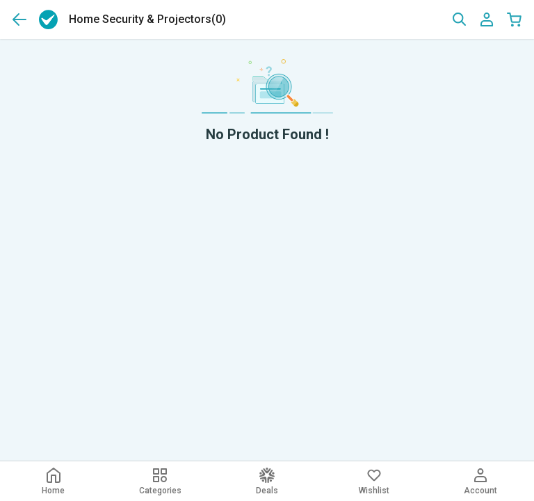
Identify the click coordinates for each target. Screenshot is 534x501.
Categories (160, 481)
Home (53, 481)
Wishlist (374, 481)
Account (480, 481)
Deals (267, 481)
